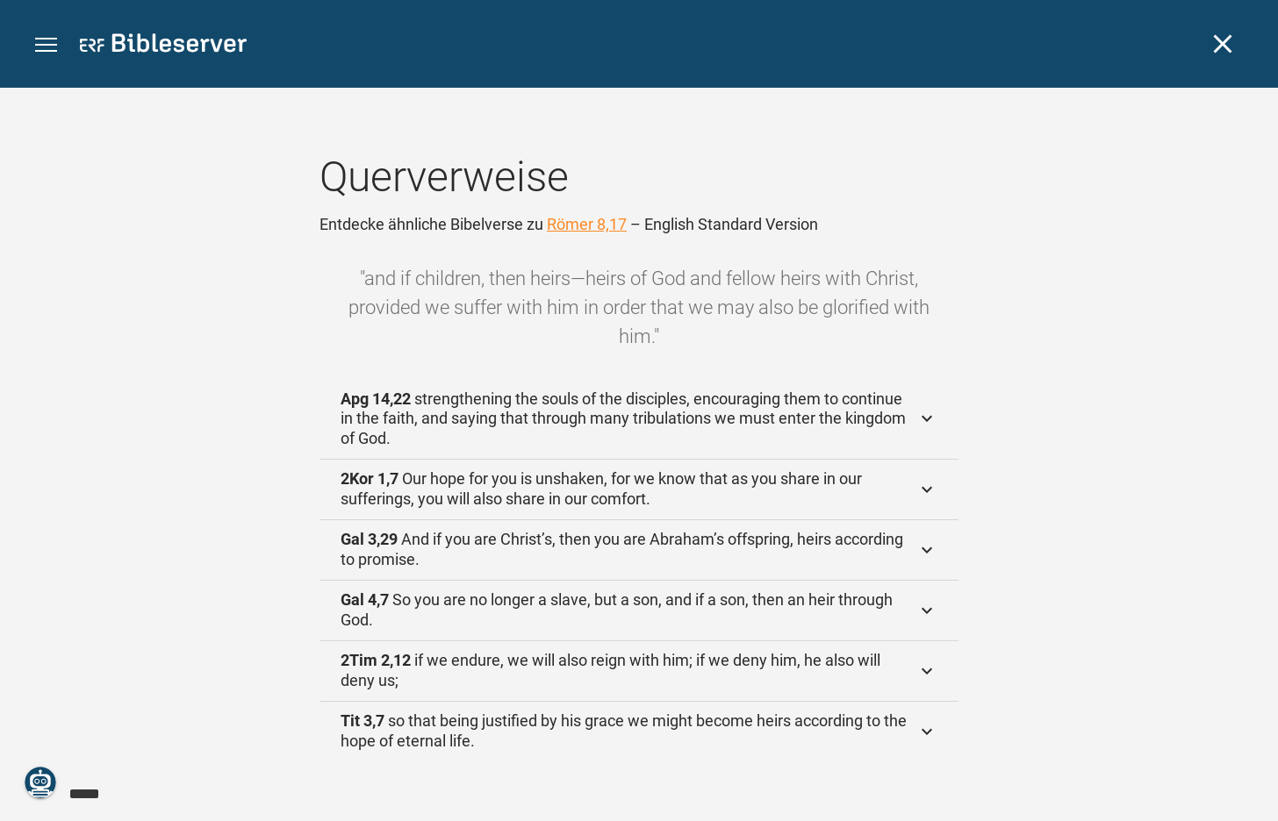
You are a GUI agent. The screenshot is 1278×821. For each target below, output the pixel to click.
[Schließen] (1223, 44)
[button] (46, 45)
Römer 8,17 (587, 224)
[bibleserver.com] (163, 46)
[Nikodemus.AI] (40, 782)
